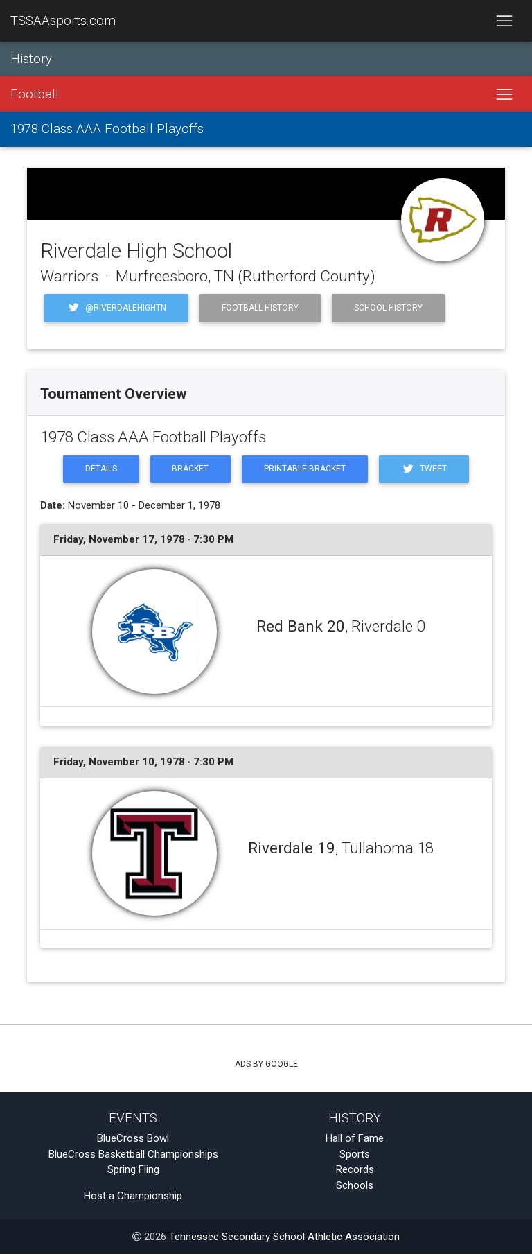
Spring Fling (133, 1169)
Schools (354, 1185)
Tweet (424, 469)
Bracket (190, 468)
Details (101, 468)
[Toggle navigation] (504, 20)
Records (355, 1169)
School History (388, 308)
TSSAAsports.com (63, 20)
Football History (260, 308)
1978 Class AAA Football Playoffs (107, 129)
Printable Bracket (305, 468)
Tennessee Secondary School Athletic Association (284, 1236)
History (31, 59)
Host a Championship (133, 1196)
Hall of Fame (355, 1138)
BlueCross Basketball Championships (133, 1154)
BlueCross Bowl (133, 1138)
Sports (354, 1154)
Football (34, 94)
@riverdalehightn (116, 307)
